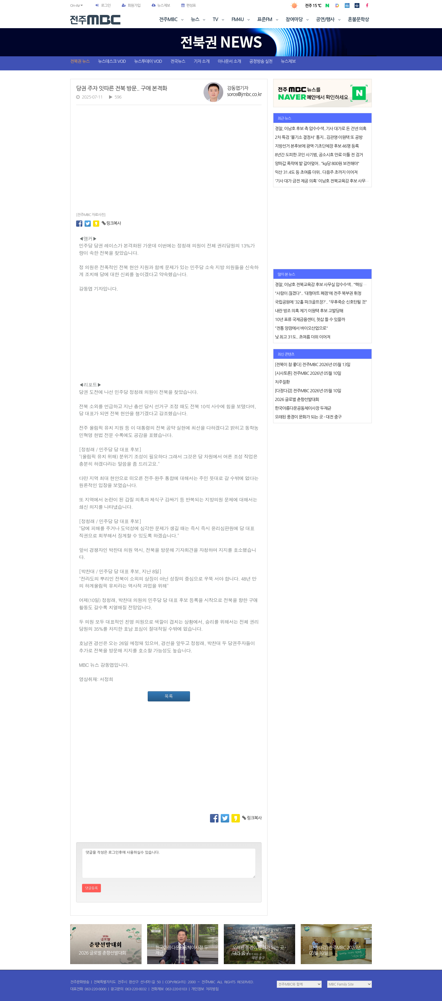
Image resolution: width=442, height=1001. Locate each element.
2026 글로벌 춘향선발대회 (102, 953)
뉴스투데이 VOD (148, 61)
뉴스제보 (161, 5)
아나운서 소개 (229, 61)
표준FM (268, 19)
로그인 (106, 5)
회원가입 (131, 5)
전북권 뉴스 (80, 61)
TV (219, 19)
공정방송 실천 (260, 61)
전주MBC (172, 19)
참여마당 (298, 19)
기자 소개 (201, 61)
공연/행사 (329, 19)
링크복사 (111, 223)
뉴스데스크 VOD (112, 61)
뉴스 (199, 19)
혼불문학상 (358, 19)
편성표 (188, 5)
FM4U (241, 19)
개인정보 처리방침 (204, 989)
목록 (169, 696)
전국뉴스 (178, 61)
